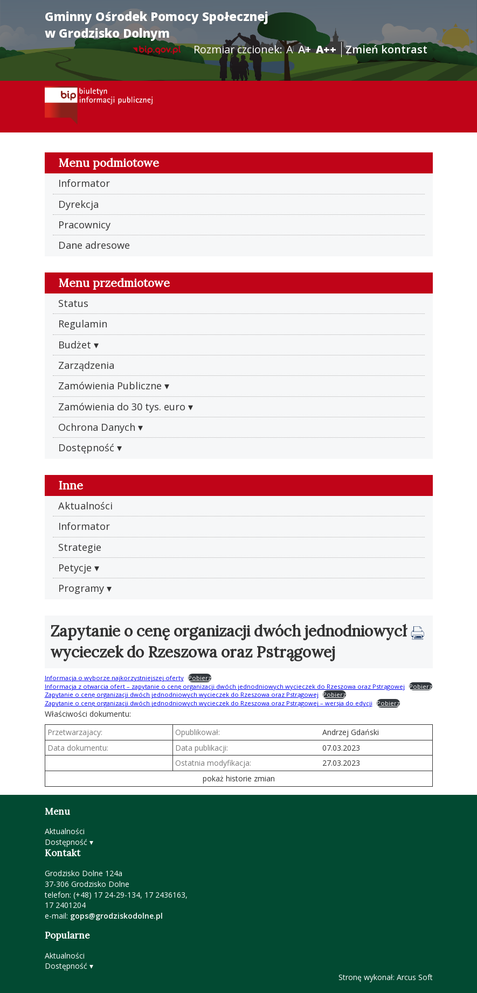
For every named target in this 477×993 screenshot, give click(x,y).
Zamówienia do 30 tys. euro (121, 406)
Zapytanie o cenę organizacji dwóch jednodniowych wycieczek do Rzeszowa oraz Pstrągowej (182, 694)
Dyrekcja (78, 204)
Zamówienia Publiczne (110, 385)
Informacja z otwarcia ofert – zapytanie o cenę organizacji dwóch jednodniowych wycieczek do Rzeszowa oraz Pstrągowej (225, 686)
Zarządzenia (86, 365)
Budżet (74, 344)
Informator (84, 183)
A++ (326, 49)
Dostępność (86, 447)
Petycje (75, 567)
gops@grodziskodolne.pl (116, 916)
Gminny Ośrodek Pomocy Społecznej (156, 24)
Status (73, 303)
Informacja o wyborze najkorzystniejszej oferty (114, 678)
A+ (304, 49)
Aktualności (85, 505)
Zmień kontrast (386, 49)
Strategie (79, 547)
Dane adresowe (94, 245)
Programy (81, 588)
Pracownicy (84, 224)
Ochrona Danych (96, 427)
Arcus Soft (415, 977)
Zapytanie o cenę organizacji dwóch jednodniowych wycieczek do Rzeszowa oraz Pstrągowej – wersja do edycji (208, 703)
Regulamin (82, 323)
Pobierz (199, 678)
